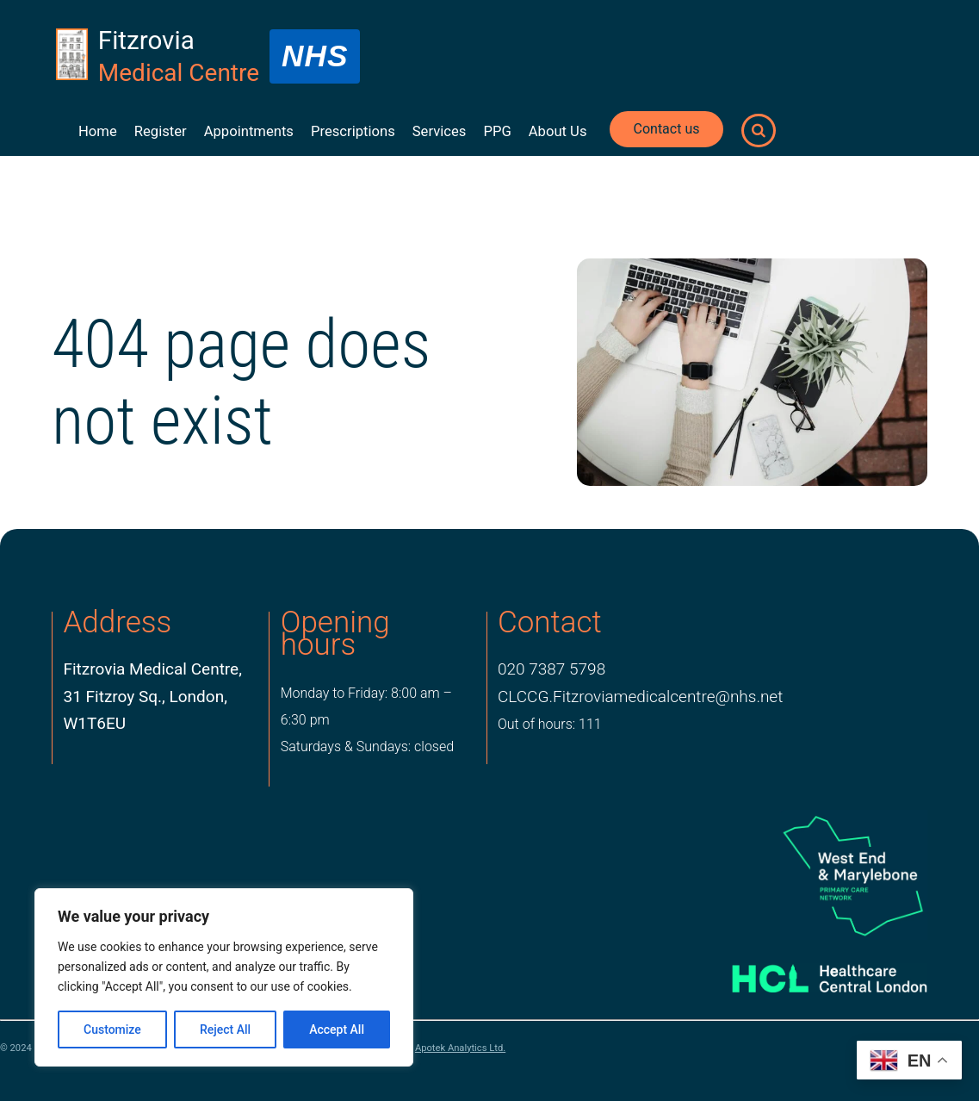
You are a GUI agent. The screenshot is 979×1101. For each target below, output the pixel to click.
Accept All (336, 1029)
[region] (223, 977)
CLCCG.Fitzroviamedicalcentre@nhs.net (640, 696)
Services (439, 131)
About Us (558, 131)
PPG (497, 131)
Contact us (667, 129)
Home (97, 131)
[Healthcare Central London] (809, 972)
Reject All (225, 1029)
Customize (112, 1029)
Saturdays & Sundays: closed (367, 746)
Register (160, 131)
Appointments (249, 131)
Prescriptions (353, 131)
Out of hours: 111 (550, 724)
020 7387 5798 (551, 669)
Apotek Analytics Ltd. (460, 1048)
